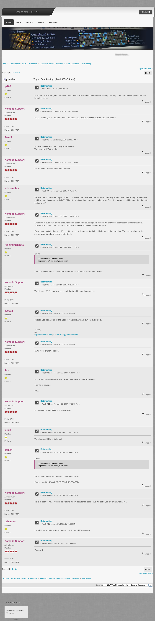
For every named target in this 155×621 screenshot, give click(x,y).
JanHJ (8, 137)
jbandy (8, 449)
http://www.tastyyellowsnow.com (65, 335)
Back (16, 619)
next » (150, 69)
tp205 (8, 86)
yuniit (8, 430)
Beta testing (46, 86)
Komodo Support (14, 108)
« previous (143, 69)
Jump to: (99, 585)
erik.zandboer (12, 188)
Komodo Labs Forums (32, 39)
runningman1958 (14, 244)
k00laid (9, 311)
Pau (7, 370)
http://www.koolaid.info (43, 335)
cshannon (10, 521)
